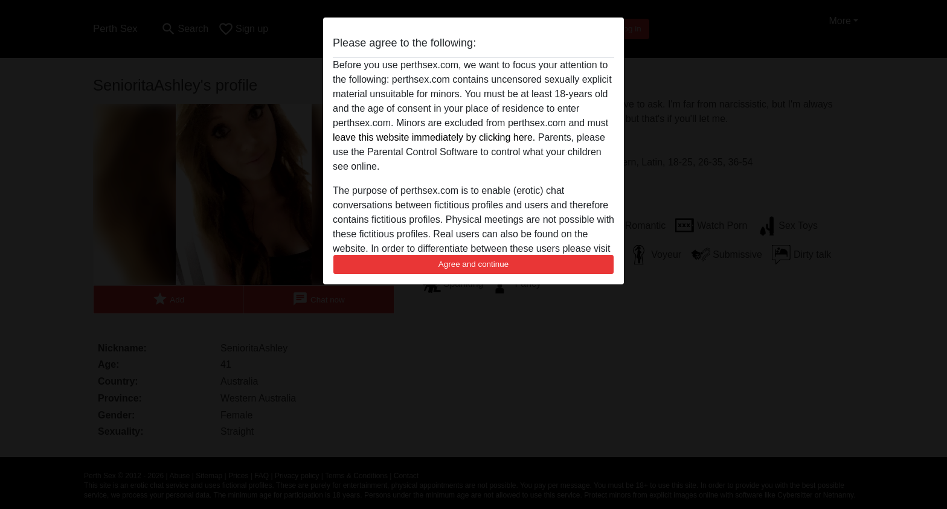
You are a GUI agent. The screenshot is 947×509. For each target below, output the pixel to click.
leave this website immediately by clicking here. (434, 137)
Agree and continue (473, 264)
